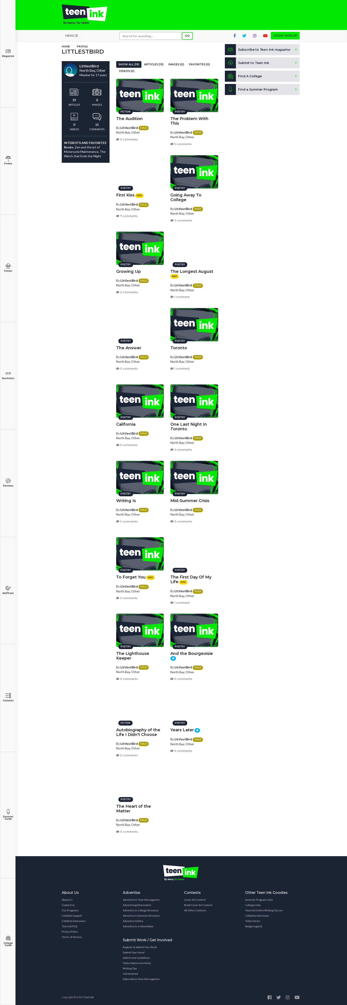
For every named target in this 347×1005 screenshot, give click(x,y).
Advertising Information (137, 905)
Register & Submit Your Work (140, 947)
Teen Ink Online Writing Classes (264, 910)
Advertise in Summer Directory (141, 915)
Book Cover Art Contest (198, 905)
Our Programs (70, 910)
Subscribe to (257, 49)
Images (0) (176, 64)
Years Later (182, 730)
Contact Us (68, 905)
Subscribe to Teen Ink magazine (141, 979)
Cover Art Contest (195, 899)
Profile (82, 46)
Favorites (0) (199, 64)
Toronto (178, 347)
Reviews (8, 482)
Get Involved (130, 973)
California (125, 424)
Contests (8, 697)
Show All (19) (128, 64)
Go (187, 35)
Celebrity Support (72, 915)
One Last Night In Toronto (188, 426)
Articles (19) (154, 64)
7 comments (127, 216)
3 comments (127, 598)
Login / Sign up (285, 35)
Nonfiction (8, 375)
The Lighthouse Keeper (132, 656)
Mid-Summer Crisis (189, 500)
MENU (71, 35)
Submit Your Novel (134, 952)
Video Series (252, 921)
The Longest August (191, 271)
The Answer (128, 347)
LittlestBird (129, 128)
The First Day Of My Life (190, 579)
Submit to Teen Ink (247, 62)
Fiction (8, 267)
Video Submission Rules (137, 963)
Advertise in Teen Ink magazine (141, 899)
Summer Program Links (259, 899)
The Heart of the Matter (133, 808)
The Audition (129, 118)
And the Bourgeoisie (191, 653)
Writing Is (126, 500)
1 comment (180, 297)
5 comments (181, 144)
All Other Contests (195, 910)
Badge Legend (253, 926)
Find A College (243, 76)
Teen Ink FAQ (69, 926)
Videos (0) (127, 71)
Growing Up (128, 271)
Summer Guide (8, 814)
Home (66, 46)
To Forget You (131, 577)
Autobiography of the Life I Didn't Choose (138, 732)
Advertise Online (133, 921)
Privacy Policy (70, 931)
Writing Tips (130, 968)
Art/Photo (8, 590)
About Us (67, 899)
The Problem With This (189, 121)
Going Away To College (185, 197)
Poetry (8, 160)
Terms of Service (72, 937)
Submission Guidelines (136, 957)
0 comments (127, 139)
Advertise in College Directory (140, 910)
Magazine (8, 53)
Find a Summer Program (251, 89)
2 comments (181, 449)
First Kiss (125, 195)
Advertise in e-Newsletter (138, 926)
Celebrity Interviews (74, 921)
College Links (253, 905)
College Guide (8, 941)
